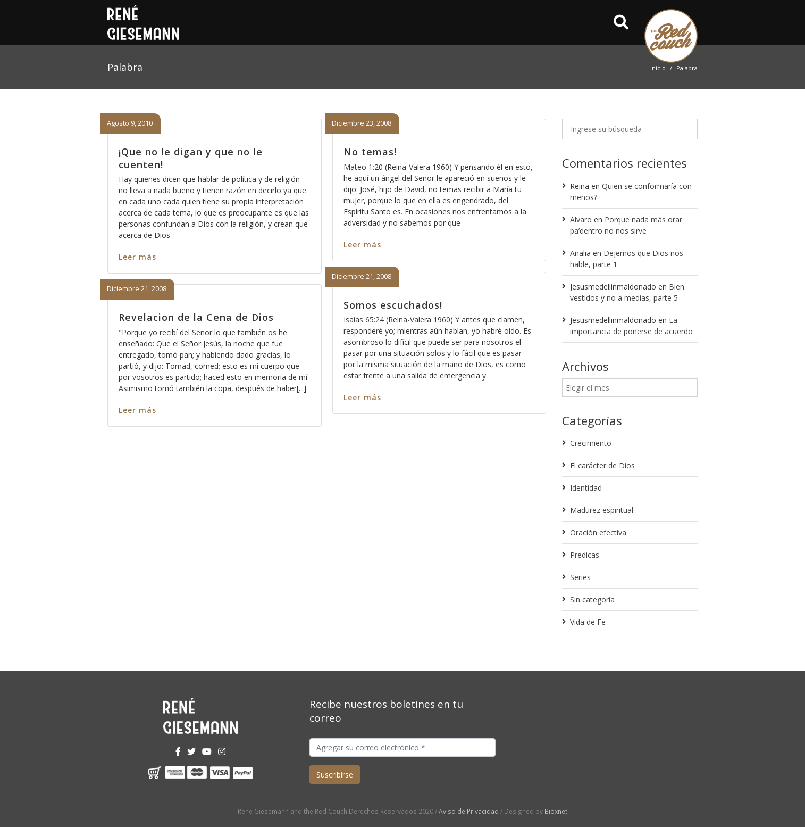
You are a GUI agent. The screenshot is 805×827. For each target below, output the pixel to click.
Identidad (586, 488)
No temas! (370, 151)
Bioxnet (555, 811)
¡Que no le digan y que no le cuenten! (191, 157)
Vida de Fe (588, 622)
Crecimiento (590, 443)
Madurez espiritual (601, 510)
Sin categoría (592, 599)
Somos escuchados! (392, 305)
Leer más (137, 257)
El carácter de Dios (602, 465)
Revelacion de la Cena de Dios (196, 317)
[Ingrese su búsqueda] (630, 129)
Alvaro (581, 219)
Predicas (584, 555)
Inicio (658, 68)
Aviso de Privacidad (469, 811)
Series (580, 577)
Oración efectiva (598, 532)
